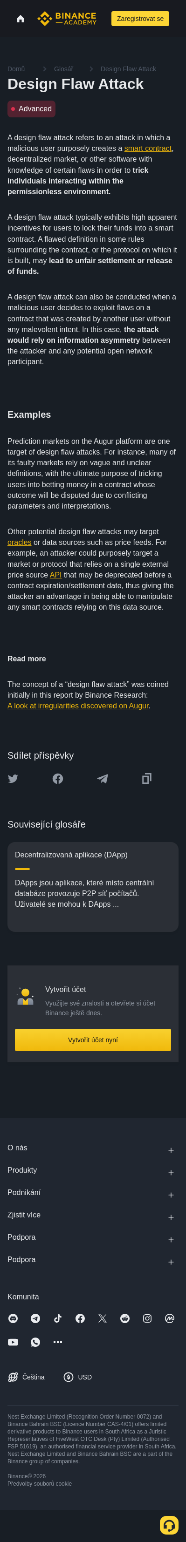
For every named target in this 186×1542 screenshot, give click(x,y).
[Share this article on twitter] (13, 778)
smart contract (148, 148)
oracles (19, 542)
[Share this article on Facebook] (57, 778)
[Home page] (66, 18)
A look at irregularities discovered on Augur (77, 706)
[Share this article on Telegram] (102, 778)
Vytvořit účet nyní (93, 1040)
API (56, 575)
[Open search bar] (103, 18)
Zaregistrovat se (140, 18)
